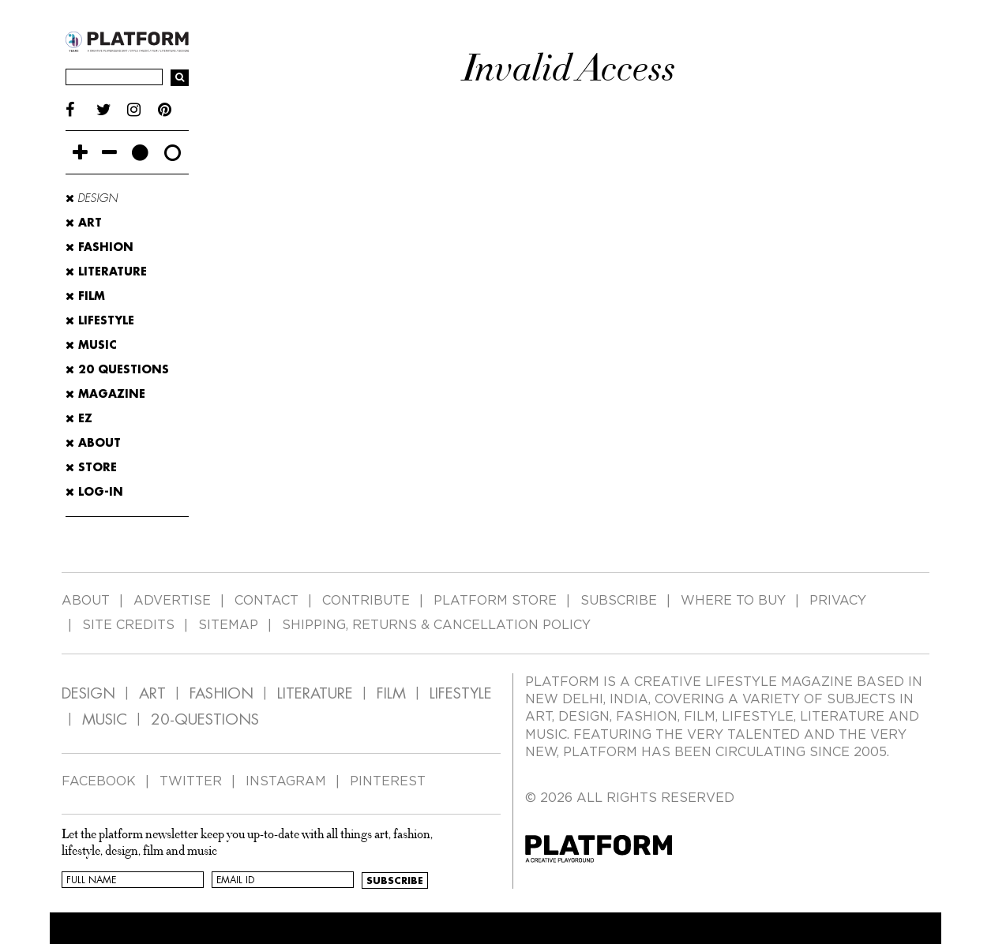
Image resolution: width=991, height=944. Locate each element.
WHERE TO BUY (733, 600)
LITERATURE (315, 693)
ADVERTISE (172, 600)
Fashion (99, 247)
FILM (391, 693)
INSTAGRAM (286, 781)
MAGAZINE (105, 393)
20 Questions (117, 369)
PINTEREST (388, 781)
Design (92, 198)
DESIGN (88, 693)
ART (152, 693)
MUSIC (104, 719)
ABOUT (93, 442)
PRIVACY (837, 600)
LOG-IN (94, 491)
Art (84, 222)
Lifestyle (100, 320)
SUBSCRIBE (618, 600)
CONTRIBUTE (366, 600)
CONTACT (266, 600)
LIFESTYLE (461, 693)
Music (91, 344)
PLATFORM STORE (495, 600)
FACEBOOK (99, 781)
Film (85, 296)
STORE (91, 467)
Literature (106, 271)
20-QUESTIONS (205, 719)
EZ (79, 418)
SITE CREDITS (128, 625)
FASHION (221, 693)
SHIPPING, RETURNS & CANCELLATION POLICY (436, 625)
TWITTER (191, 781)
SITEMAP (228, 625)
